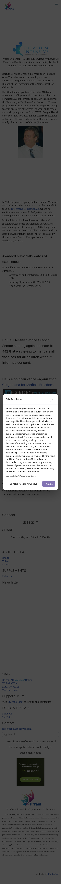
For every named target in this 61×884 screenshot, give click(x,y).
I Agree (48, 483)
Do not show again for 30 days (21, 484)
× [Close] (52, 399)
